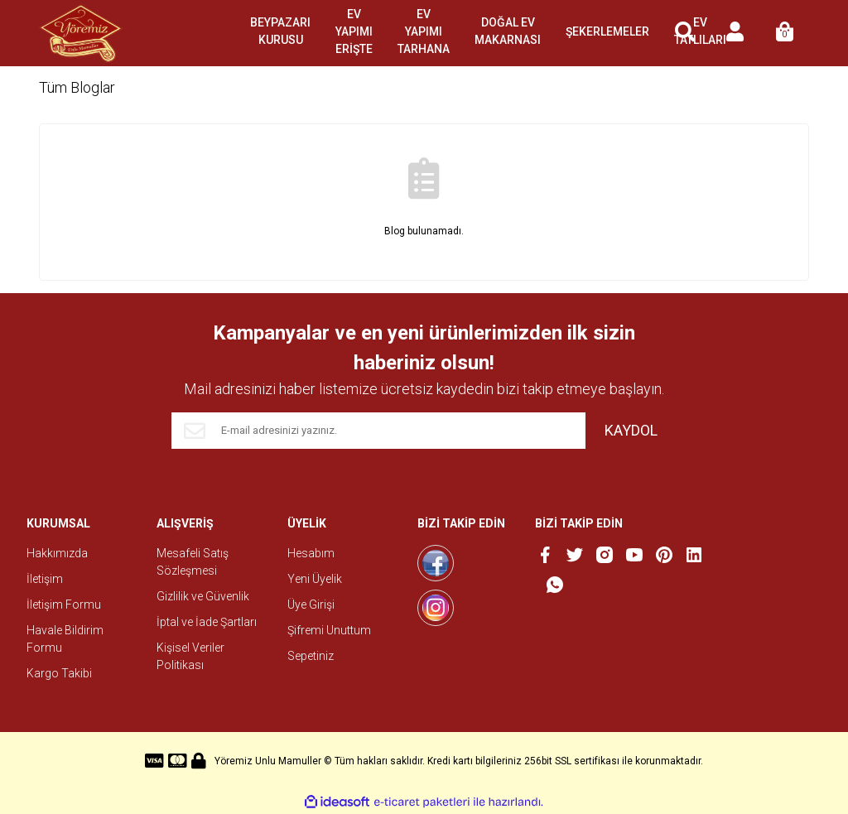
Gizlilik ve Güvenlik (203, 596)
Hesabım (311, 553)
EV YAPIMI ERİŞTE (354, 31)
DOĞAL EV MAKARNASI (508, 31)
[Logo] (81, 33)
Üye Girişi (311, 604)
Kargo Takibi (59, 673)
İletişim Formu (63, 604)
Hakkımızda (57, 553)
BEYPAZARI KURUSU (280, 31)
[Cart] (784, 33)
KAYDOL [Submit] (631, 430)
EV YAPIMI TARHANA (424, 31)
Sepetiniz (310, 655)
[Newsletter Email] (378, 430)
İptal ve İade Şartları (207, 622)
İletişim (44, 578)
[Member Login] (734, 33)
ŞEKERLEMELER (607, 31)
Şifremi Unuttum (329, 630)
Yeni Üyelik (314, 578)
